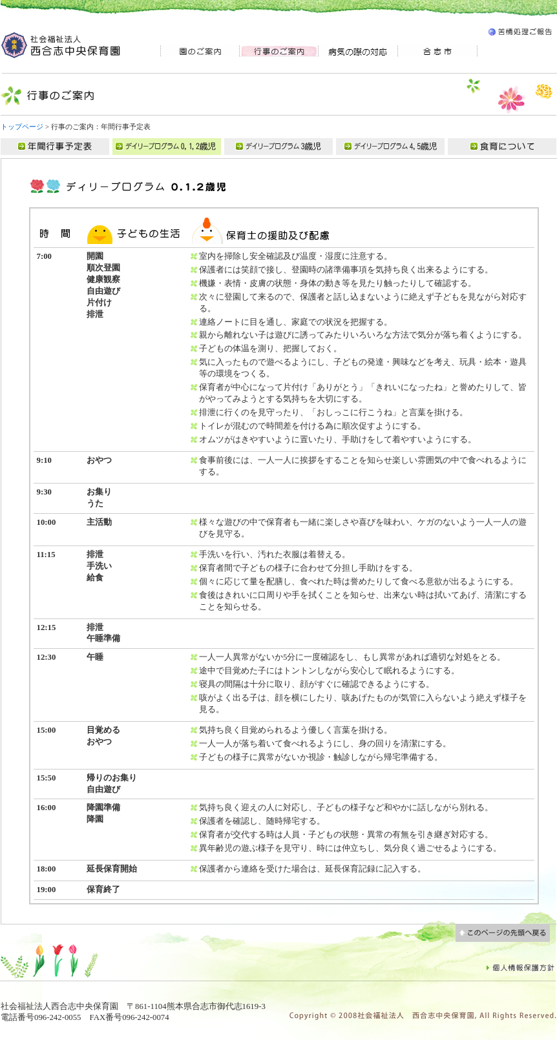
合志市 (438, 51)
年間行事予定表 (56, 146)
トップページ (22, 126)
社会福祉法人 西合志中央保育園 (62, 45)
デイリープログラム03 (392, 146)
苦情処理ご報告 (519, 34)
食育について (502, 146)
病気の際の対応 (358, 51)
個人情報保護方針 (520, 967)
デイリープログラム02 (280, 146)
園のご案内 (199, 51)
